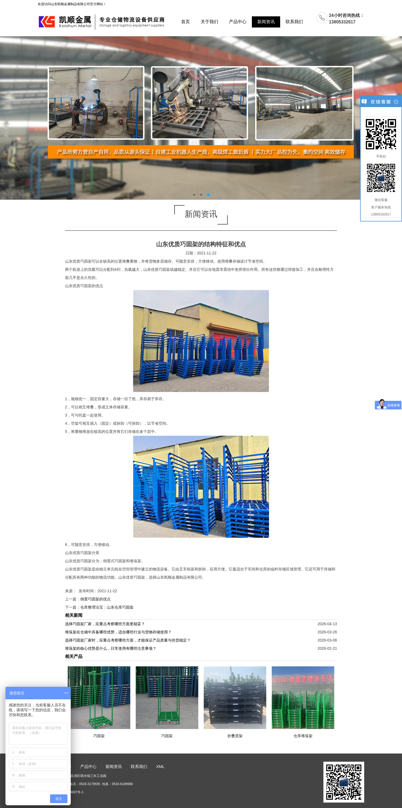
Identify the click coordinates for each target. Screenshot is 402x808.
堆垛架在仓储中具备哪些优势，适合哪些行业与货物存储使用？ (118, 632)
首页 (185, 21)
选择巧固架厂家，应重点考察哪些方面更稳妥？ (105, 624)
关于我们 (209, 21)
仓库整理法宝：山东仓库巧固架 (107, 607)
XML (160, 766)
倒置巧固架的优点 (95, 599)
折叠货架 (235, 736)
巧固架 (99, 736)
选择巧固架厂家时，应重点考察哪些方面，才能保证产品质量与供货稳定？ (128, 640)
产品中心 (237, 21)
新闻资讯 (266, 21)
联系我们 (294, 21)
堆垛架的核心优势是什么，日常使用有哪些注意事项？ (110, 648)
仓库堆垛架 (303, 736)
